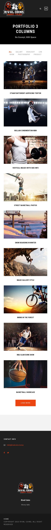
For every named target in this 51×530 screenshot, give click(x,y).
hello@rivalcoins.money (15, 445)
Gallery (19, 52)
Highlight (30, 52)
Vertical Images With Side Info (26, 168)
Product (38, 54)
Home (6, 519)
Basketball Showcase (25, 392)
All (10, 52)
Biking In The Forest (25, 317)
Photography (24, 54)
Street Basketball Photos (25, 205)
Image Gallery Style (25, 280)
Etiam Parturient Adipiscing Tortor (25, 93)
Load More (25, 403)
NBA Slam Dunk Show (25, 355)
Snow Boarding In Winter (25, 243)
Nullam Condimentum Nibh (25, 130)
